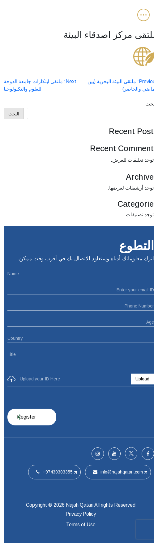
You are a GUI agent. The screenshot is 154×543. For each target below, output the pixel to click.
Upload (139, 378)
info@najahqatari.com (114, 471)
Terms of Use (77, 524)
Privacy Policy (77, 514)
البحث (148, 103)
